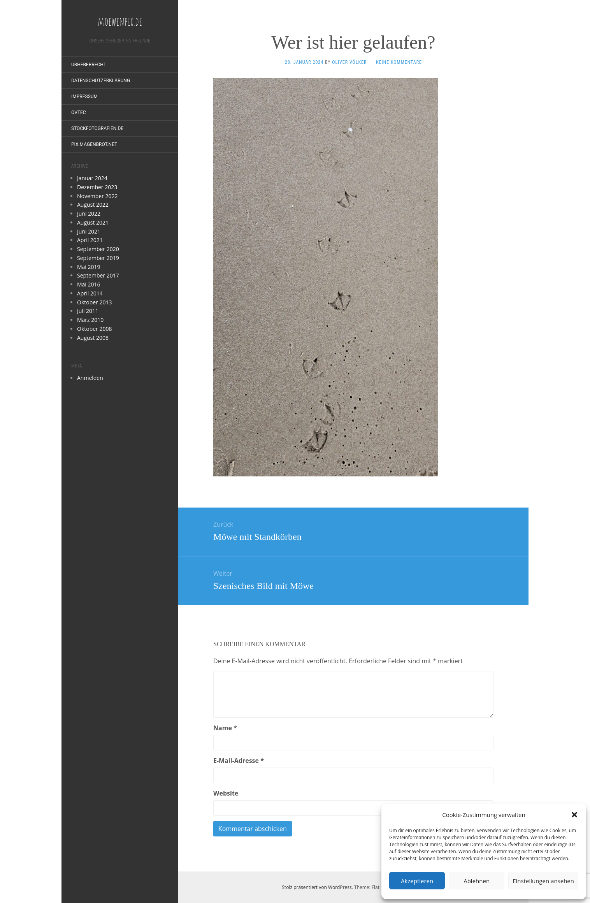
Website (225, 793)
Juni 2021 (88, 231)
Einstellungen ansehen (543, 881)
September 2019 (98, 258)
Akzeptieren (417, 881)
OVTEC (78, 112)
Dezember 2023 (97, 187)
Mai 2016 (88, 284)
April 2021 (90, 240)
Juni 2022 (88, 213)
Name (225, 728)
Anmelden (90, 377)
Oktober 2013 (94, 302)
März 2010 (90, 319)
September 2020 (98, 249)
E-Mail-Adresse (238, 760)
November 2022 (97, 196)
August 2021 (93, 222)
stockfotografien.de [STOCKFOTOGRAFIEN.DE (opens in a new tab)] (97, 128)
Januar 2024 (92, 178)
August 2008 (93, 337)
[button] (574, 815)
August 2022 (93, 204)
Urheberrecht (88, 64)
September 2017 (98, 275)
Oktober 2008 (94, 328)
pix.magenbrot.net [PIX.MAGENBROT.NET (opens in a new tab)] (94, 144)
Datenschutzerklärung (100, 80)
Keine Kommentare (399, 62)
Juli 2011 (87, 310)
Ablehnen (477, 881)
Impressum (84, 96)
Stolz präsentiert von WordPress (316, 887)
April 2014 (90, 293)
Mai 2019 (88, 267)
